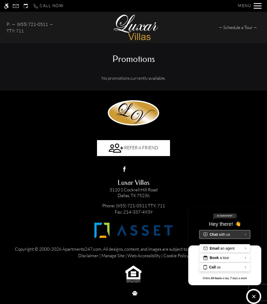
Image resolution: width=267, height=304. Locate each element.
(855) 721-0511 (32, 24)
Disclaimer (88, 255)
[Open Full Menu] (249, 5)
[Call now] (48, 5)
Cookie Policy (176, 255)
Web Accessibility (144, 255)
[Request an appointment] (26, 5)
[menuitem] (238, 27)
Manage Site (113, 255)
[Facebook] (124, 169)
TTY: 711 (133, 205)
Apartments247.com (81, 249)
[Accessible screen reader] (6, 5)
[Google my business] (142, 169)
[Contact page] (16, 5)
